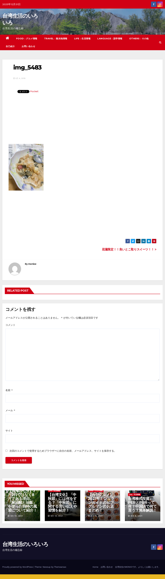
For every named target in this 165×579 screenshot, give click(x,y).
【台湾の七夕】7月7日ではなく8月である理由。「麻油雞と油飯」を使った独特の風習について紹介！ (22, 500)
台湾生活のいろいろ (25, 544)
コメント (10, 324)
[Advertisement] (82, 120)
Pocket (34, 91)
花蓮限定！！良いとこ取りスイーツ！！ (129, 249)
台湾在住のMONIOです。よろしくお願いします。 (137, 567)
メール (10, 410)
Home (95, 567)
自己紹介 (10, 46)
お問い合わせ (28, 46)
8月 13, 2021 (57, 516)
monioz (32, 264)
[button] (160, 42)
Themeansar (60, 567)
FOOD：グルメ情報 (26, 38)
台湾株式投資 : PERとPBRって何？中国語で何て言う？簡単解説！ (142, 504)
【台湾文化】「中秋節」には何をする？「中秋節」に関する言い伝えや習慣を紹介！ (62, 502)
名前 (9, 390)
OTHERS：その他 (139, 38)
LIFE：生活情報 (82, 38)
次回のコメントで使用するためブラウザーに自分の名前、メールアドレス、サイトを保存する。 (62, 450)
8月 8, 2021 (136, 516)
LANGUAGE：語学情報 (109, 38)
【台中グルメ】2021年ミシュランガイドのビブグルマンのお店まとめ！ (101, 502)
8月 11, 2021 (97, 516)
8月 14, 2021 (17, 516)
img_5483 (27, 67)
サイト (9, 430)
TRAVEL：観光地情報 (55, 38)
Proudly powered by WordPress (18, 567)
